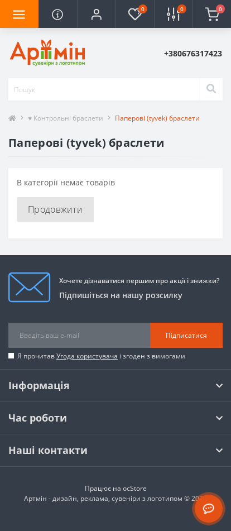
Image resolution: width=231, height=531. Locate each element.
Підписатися (186, 335)
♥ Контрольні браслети (65, 118)
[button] (96, 14)
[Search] (211, 89)
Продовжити (55, 209)
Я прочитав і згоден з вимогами (101, 356)
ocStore (135, 488)
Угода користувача (87, 356)
